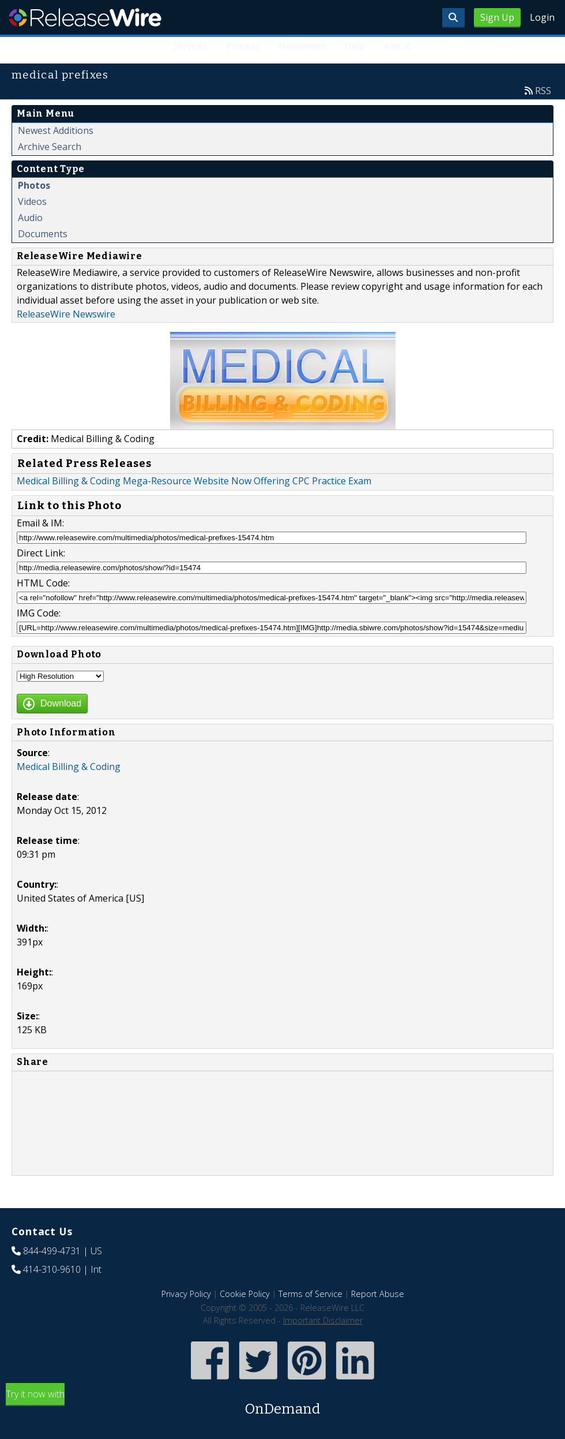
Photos (34, 185)
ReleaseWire (85, 17)
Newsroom (302, 46)
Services (190, 46)
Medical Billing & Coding (68, 766)
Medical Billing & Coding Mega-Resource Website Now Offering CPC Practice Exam (194, 480)
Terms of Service (310, 1293)
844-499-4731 (52, 1250)
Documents (42, 233)
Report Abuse (377, 1293)
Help (355, 46)
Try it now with (282, 1403)
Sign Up (497, 17)
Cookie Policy (245, 1293)
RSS (543, 90)
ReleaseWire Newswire (66, 314)
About (396, 46)
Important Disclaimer (323, 1320)
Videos (32, 201)
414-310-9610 (52, 1269)
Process (243, 46)
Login (542, 17)
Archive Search (49, 146)
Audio (30, 217)
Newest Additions (55, 130)
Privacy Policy (186, 1293)
